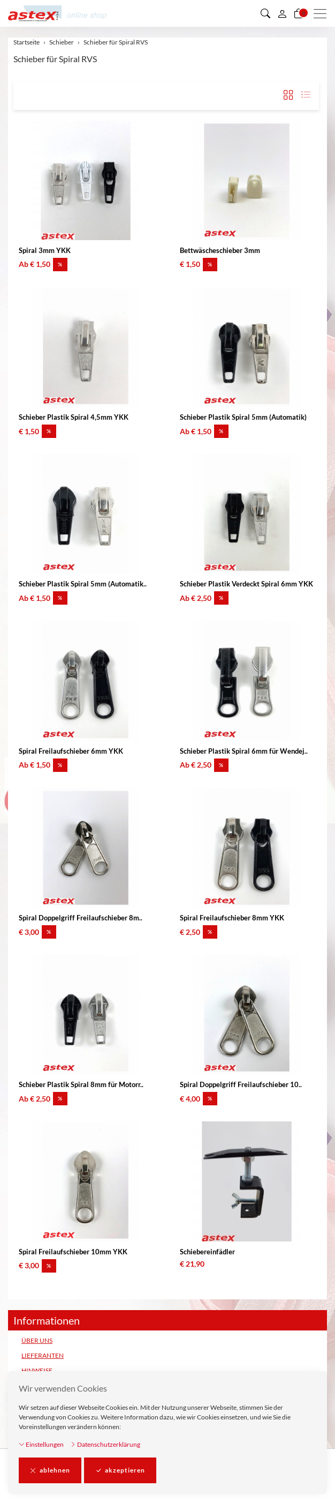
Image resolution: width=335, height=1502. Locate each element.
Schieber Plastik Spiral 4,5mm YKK (73, 417)
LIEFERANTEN (42, 1355)
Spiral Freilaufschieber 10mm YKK (73, 1251)
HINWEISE (36, 1370)
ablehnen (50, 1470)
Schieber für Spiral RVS (55, 59)
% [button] (60, 264)
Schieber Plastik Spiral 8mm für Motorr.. (81, 1084)
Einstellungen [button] (41, 1444)
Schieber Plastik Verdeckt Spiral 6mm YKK (246, 583)
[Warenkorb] (298, 13)
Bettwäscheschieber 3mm (220, 250)
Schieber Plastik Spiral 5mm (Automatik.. (83, 583)
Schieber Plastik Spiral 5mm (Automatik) (243, 417)
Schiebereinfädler (207, 1251)
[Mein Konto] (282, 13)
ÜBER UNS (36, 1340)
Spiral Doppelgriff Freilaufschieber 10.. (241, 1084)
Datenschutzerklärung (105, 1444)
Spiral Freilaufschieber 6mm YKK (71, 751)
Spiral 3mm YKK (45, 250)
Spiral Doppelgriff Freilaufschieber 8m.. (80, 917)
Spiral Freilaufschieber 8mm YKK (232, 917)
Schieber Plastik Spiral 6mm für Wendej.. (244, 751)
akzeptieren (120, 1470)
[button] (265, 13)
